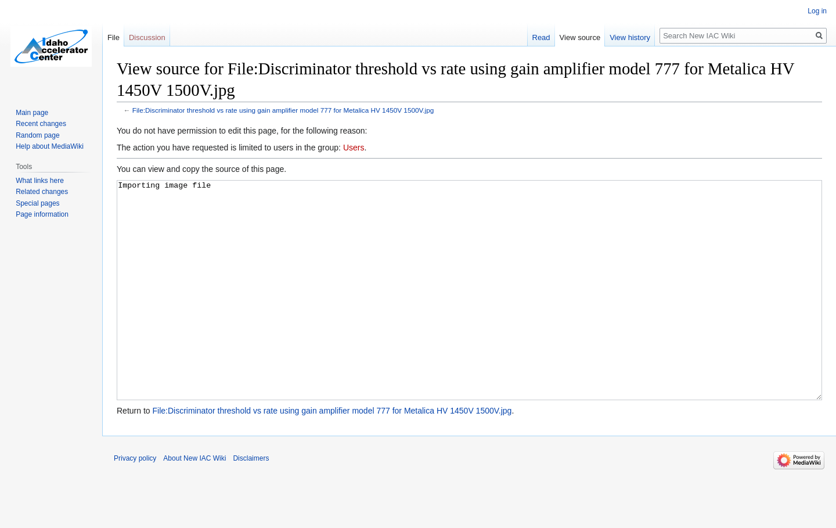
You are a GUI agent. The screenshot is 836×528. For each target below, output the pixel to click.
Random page (37, 135)
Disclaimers (251, 502)
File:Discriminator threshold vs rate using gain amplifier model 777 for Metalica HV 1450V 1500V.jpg (283, 110)
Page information (42, 214)
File (113, 37)
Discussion (147, 37)
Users (354, 147)
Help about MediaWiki (50, 146)
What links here (40, 181)
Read (541, 37)
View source (580, 37)
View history (630, 37)
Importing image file (469, 312)
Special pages (37, 203)
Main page (32, 113)
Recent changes (41, 124)
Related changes (42, 192)
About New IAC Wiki (194, 502)
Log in (817, 11)
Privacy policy (135, 502)
